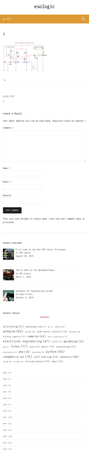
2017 (5, 417)
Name (6, 168)
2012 (5, 449)
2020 (5, 398)
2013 (5, 443)
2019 (5, 405)
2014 (5, 436)
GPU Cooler (25, 252)
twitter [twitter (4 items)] (18, 361)
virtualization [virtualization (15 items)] (37, 361)
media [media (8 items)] (35, 346)
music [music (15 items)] (48, 346)
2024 (5, 379)
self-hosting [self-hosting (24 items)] (46, 357)
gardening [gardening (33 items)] (74, 341)
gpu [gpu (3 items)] (6, 347)
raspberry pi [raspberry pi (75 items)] (17, 356)
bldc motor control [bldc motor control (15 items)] (52, 331)
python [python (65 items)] (55, 351)
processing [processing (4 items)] (38, 352)
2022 (5, 385)
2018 (5, 411)
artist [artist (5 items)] (30, 331)
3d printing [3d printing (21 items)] (13, 326)
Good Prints (25, 294)
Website (7, 195)
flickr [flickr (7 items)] (57, 341)
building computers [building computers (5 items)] (14, 336)
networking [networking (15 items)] (66, 346)
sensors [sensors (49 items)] (69, 356)
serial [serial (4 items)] (7, 361)
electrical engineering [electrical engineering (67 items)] (26, 341)
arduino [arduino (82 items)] (13, 331)
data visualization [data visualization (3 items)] (57, 336)
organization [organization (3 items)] (10, 352)
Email (7, 181)
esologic (44, 6)
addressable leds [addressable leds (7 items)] (36, 326)
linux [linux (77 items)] (19, 346)
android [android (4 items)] (59, 326)
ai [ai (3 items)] (50, 326)
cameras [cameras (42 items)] (36, 336)
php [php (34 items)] (24, 351)
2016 (5, 424)
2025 (5, 373)
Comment (8, 127)
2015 (5, 430)
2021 (5, 392)
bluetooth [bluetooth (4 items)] (74, 331)
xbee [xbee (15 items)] (57, 361)
